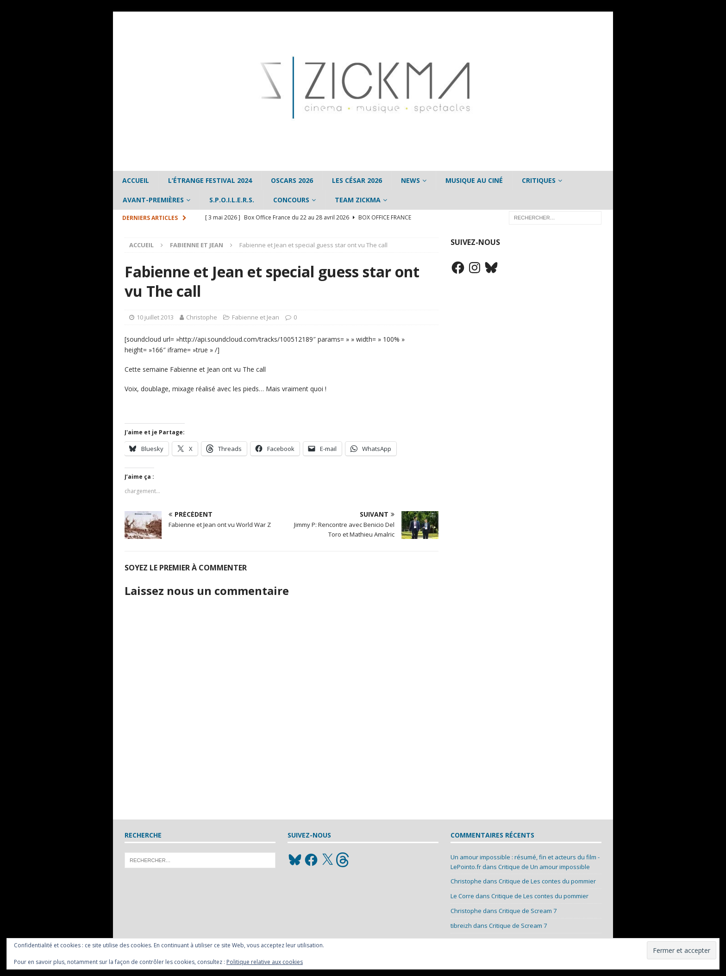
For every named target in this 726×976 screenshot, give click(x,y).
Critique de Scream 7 (528, 911)
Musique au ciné (474, 180)
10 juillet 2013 (155, 317)
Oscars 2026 (292, 180)
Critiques (539, 180)
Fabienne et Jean (255, 317)
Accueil (135, 180)
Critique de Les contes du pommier (547, 881)
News (410, 180)
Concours (291, 199)
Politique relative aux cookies (264, 962)
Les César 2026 (357, 180)
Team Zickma (358, 199)
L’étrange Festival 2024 (210, 180)
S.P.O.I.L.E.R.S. (231, 199)
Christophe (201, 317)
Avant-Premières (153, 199)
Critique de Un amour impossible (544, 867)
